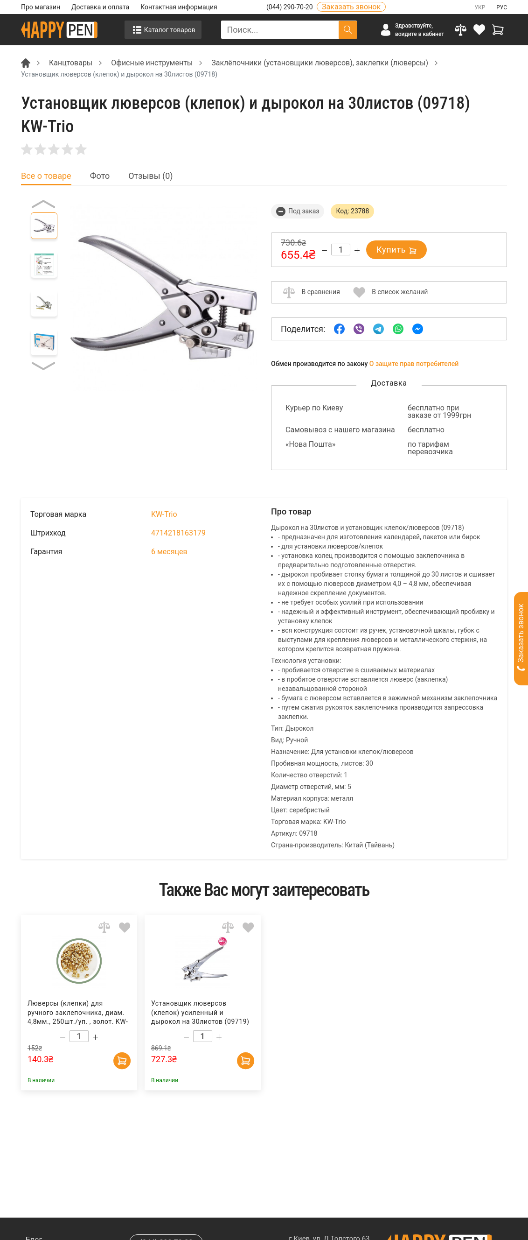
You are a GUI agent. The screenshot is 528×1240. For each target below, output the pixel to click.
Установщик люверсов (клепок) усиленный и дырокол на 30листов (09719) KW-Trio (200, 1013)
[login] (479, 29)
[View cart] (497, 29)
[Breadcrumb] (25, 62)
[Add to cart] (121, 1058)
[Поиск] (348, 30)
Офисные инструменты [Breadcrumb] (152, 62)
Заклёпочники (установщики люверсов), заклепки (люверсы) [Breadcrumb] (319, 62)
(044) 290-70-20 (290, 7)
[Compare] (460, 29)
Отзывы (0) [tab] (150, 176)
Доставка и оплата (100, 7)
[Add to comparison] (104, 927)
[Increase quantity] (357, 250)
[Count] (340, 249)
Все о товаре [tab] (46, 176)
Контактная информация (178, 7)
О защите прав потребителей (414, 363)
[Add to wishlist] (125, 927)
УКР (479, 7)
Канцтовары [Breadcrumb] (70, 62)
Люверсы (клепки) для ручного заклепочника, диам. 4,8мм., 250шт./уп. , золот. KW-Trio (78, 1013)
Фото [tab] (100, 176)
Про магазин (40, 7)
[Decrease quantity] (324, 250)
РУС (501, 7)
